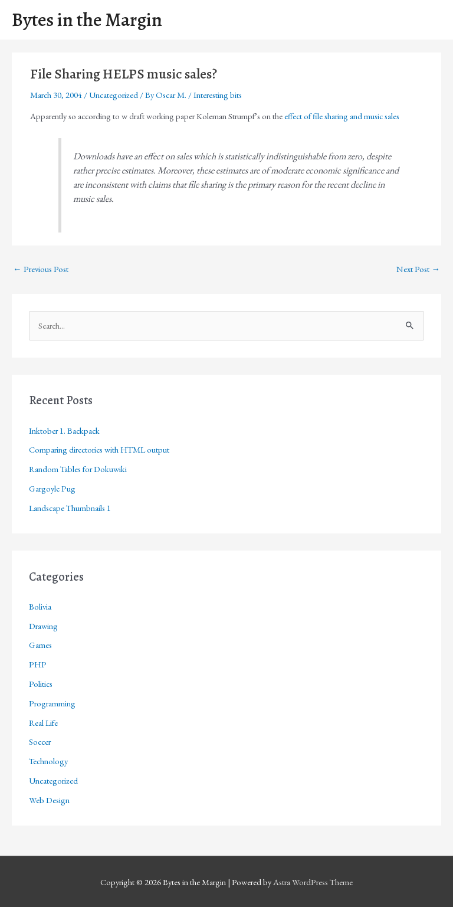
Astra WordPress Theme (313, 882)
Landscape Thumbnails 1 (70, 507)
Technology (48, 761)
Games (40, 644)
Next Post (418, 268)
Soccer (40, 741)
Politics (40, 683)
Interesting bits (217, 94)
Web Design (49, 800)
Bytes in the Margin (87, 19)
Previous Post (40, 268)
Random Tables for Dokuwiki (78, 468)
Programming (52, 703)
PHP (38, 664)
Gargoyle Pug (52, 488)
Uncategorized (113, 94)
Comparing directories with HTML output (99, 449)
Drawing (43, 625)
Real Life (43, 722)
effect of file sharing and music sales (341, 116)
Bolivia (40, 606)
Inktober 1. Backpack (64, 430)
